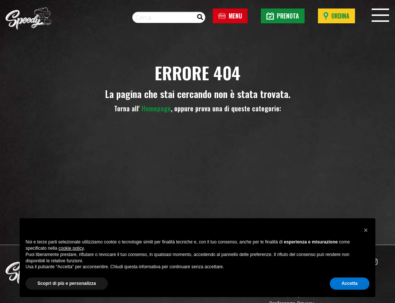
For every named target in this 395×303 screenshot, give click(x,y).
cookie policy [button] (71, 248)
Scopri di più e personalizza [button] (66, 283)
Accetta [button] (350, 283)
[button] (366, 230)
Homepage (156, 108)
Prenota (282, 15)
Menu (230, 15)
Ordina (336, 15)
